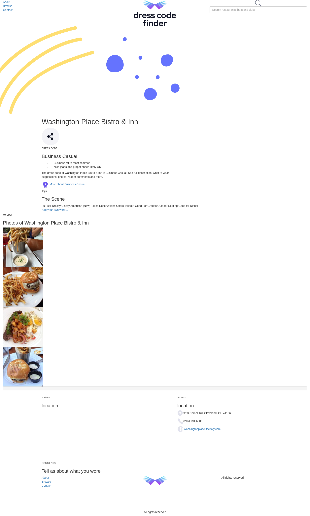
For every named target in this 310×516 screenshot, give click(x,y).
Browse (7, 6)
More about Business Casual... (65, 184)
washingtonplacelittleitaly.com (202, 429)
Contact (8, 10)
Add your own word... (55, 209)
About (6, 2)
